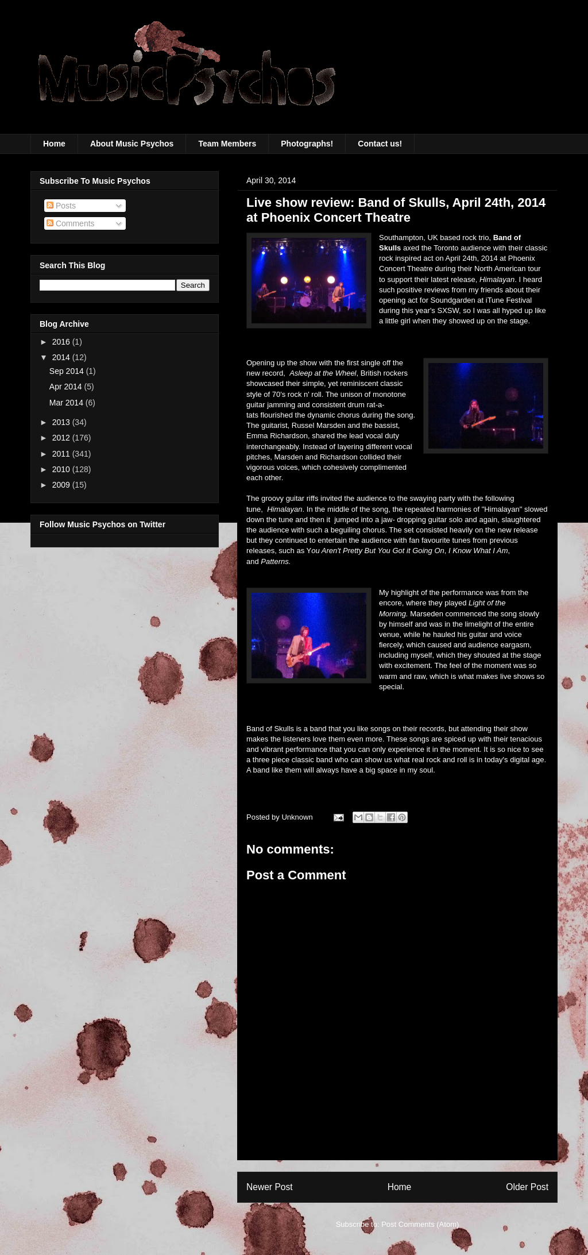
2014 (62, 357)
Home (54, 143)
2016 (62, 341)
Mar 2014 (67, 402)
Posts (61, 205)
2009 (62, 484)
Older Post (527, 1187)
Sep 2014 (67, 371)
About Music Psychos (131, 143)
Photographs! (307, 143)
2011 (62, 453)
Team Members (227, 143)
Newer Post (269, 1187)
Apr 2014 (66, 386)
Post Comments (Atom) (420, 1224)
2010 (62, 469)
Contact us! (380, 143)
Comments (71, 223)
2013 (62, 422)
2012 (62, 437)
